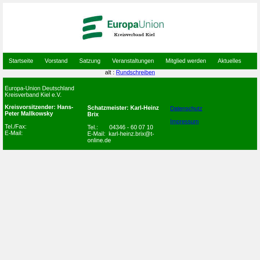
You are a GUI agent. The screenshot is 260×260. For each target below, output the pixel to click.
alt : (130, 72)
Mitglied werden (185, 61)
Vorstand (56, 61)
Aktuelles (229, 61)
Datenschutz (186, 108)
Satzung (90, 61)
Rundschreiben (135, 72)
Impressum (184, 121)
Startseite (21, 61)
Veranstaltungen (133, 61)
